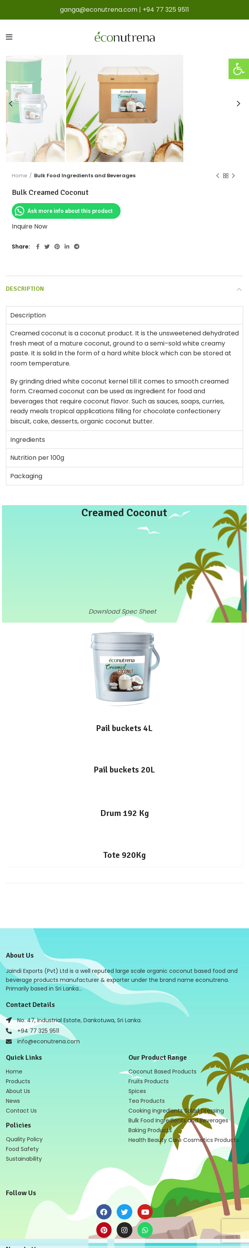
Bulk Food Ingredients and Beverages (84, 175)
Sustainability (24, 1159)
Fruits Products (148, 1081)
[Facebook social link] (38, 246)
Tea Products (146, 1101)
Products (18, 1081)
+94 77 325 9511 (166, 9)
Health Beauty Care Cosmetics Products (183, 1140)
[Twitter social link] (47, 246)
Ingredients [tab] (27, 439)
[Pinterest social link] (57, 246)
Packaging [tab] (26, 476)
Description (25, 289)
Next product (233, 176)
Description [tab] (28, 315)
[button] (239, 69)
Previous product (217, 176)
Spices (137, 1091)
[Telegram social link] (77, 246)
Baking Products (150, 1130)
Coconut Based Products (162, 1071)
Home (19, 175)
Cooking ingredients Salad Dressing (176, 1111)
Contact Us (21, 1111)
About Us (18, 1091)
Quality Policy (24, 1139)
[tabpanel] (124, 377)
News (13, 1101)
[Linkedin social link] (67, 246)
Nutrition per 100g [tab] (37, 457)
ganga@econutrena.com (98, 9)
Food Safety (22, 1149)
